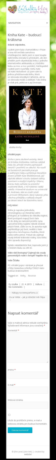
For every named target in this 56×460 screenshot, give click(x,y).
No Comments (15, 287)
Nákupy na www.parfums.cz (23, 292)
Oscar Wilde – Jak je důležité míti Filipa (27, 298)
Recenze (32, 275)
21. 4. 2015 (27, 284)
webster (28, 454)
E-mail (11, 385)
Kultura (38, 284)
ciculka (15, 284)
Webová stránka (15, 400)
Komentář (13, 330)
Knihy (22, 275)
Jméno (12, 369)
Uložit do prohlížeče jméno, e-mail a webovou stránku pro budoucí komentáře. (27, 422)
